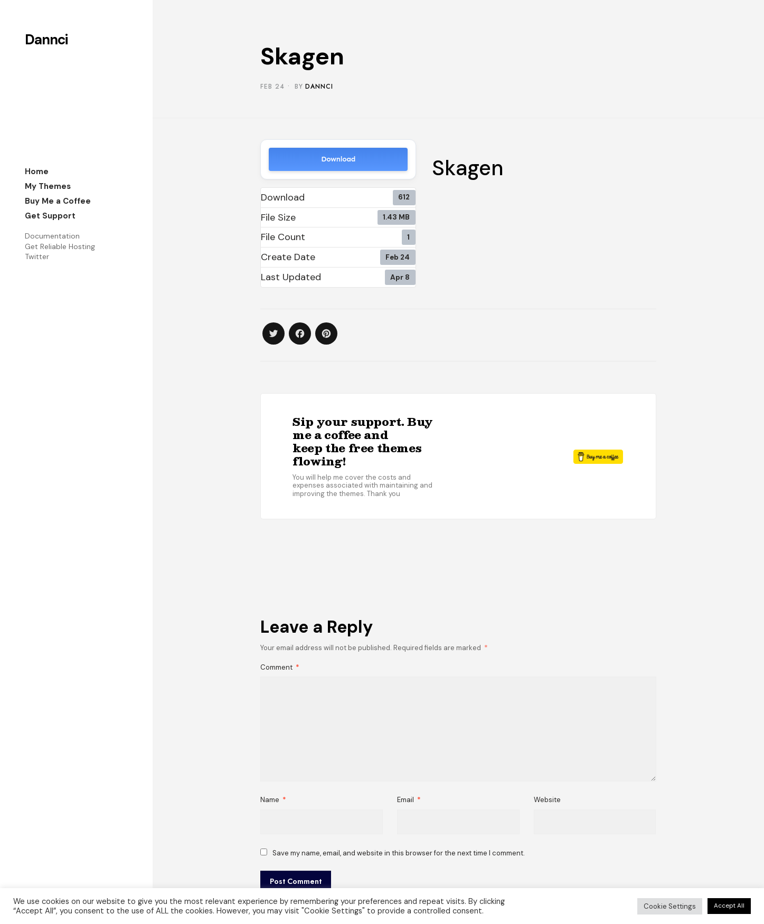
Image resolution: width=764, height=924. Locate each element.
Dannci (46, 40)
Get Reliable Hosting (60, 246)
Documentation (52, 236)
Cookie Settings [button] (670, 906)
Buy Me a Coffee (58, 201)
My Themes (48, 186)
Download (338, 159)
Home (37, 171)
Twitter (37, 256)
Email (409, 799)
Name (273, 799)
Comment (279, 667)
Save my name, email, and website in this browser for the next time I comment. (398, 853)
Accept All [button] (729, 905)
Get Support (50, 216)
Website (547, 799)
